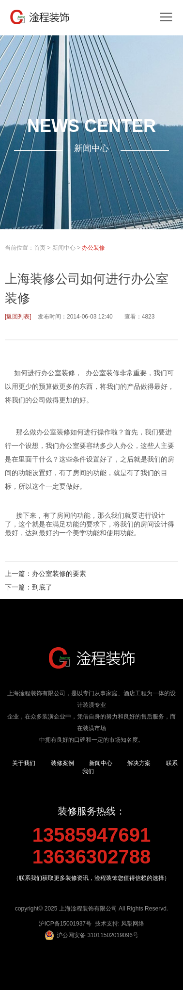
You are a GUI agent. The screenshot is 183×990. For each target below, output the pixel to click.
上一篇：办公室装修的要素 (45, 573)
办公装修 (93, 247)
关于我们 (23, 763)
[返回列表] (18, 316)
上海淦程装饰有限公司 (88, 908)
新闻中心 (64, 247)
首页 (40, 247)
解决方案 (139, 763)
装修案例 (62, 763)
